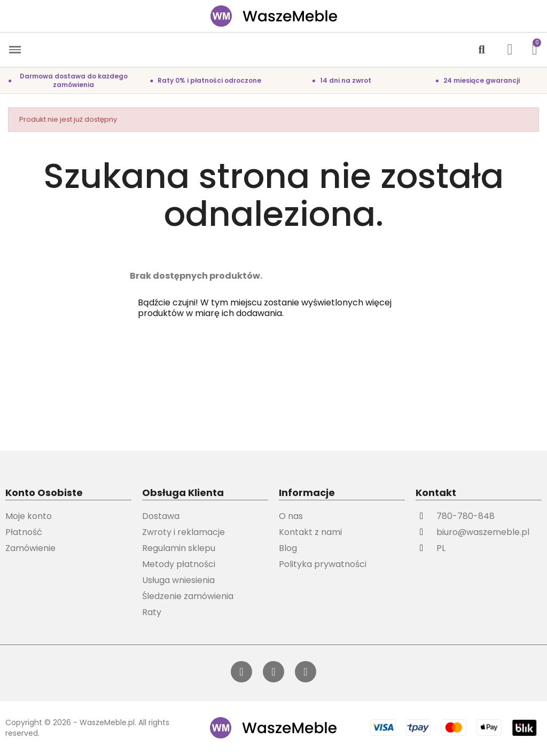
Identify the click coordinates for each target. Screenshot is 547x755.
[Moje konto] (510, 49)
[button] (482, 49)
